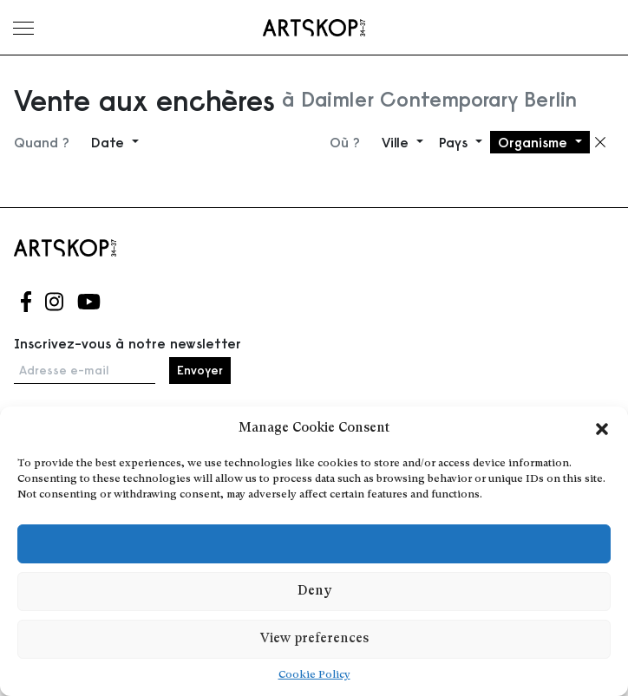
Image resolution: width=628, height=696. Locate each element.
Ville (397, 142)
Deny (314, 591)
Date (109, 142)
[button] (602, 429)
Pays (455, 142)
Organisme (535, 142)
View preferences (314, 639)
